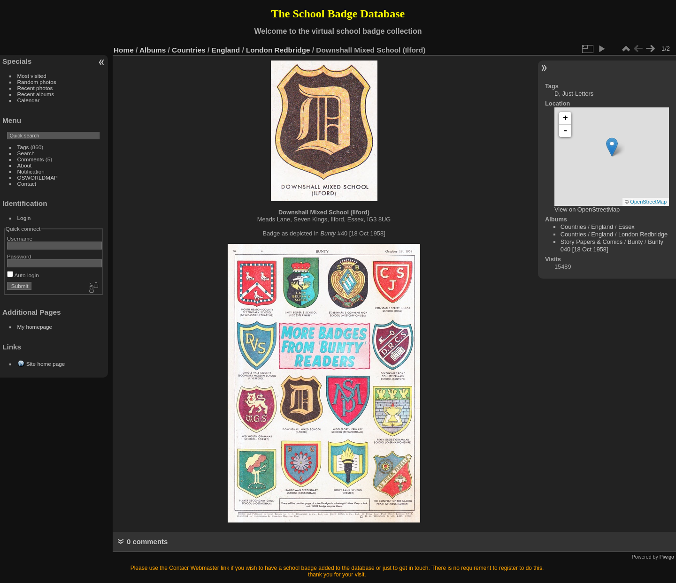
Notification (31, 171)
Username (19, 238)
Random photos (36, 82)
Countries (189, 50)
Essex (626, 226)
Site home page (45, 364)
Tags (23, 147)
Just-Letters (577, 93)
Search (26, 153)
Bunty (635, 241)
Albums (152, 50)
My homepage (35, 327)
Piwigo (667, 557)
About (24, 165)
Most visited (31, 76)
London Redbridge (278, 50)
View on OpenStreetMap (587, 209)
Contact (27, 184)
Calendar (28, 100)
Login (24, 218)
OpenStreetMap (648, 201)
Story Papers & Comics (591, 241)
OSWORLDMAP (37, 177)
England (226, 50)
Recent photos (35, 88)
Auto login (23, 275)
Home (124, 50)
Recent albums (35, 94)
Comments (30, 159)
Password (19, 256)
